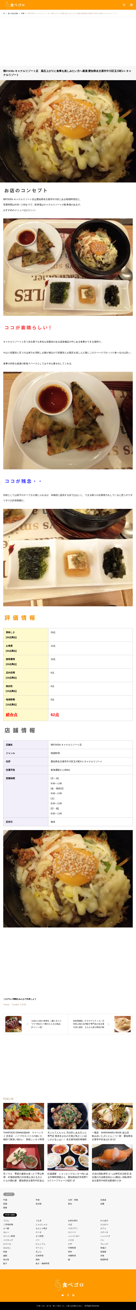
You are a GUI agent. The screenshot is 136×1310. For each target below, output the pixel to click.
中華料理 (72, 1248)
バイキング (8, 1240)
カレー (6, 1232)
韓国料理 (104, 1259)
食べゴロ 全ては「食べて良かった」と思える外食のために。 (61, 1306)
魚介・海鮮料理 (42, 1263)
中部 (38, 1200)
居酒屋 (103, 1252)
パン (102, 1240)
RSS (73, 1295)
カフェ (103, 1228)
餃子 (5, 1263)
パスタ (71, 1240)
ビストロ (7, 1244)
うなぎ (38, 1220)
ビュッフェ (40, 1244)
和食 (5, 1252)
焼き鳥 (6, 1259)
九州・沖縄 (73, 1200)
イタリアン (73, 1228)
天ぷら (38, 1252)
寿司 (70, 1252)
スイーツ (72, 1232)
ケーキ (38, 1232)
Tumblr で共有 (19, 1004)
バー (38, 1240)
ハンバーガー (74, 1236)
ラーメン (39, 1248)
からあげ (104, 1220)
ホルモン (7, 1248)
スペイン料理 (9, 1236)
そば (70, 1224)
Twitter (62, 1295)
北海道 (103, 1200)
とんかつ (104, 1224)
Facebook (68, 1295)
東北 (70, 1204)
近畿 (102, 1204)
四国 (5, 1204)
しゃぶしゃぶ (41, 1224)
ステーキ (104, 1232)
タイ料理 (39, 1236)
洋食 (102, 1256)
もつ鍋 (6, 1228)
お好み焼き (73, 1220)
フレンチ (104, 1244)
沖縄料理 (72, 1256)
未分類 (38, 1204)
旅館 (5, 1256)
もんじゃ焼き (41, 1228)
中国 (5, 1200)
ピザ (70, 1244)
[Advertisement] (68, 41)
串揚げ (103, 1248)
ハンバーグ (105, 1236)
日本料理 (39, 1256)
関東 (5, 1208)
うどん (6, 1220)
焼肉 (38, 1259)
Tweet (6, 1004)
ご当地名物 (8, 1224)
